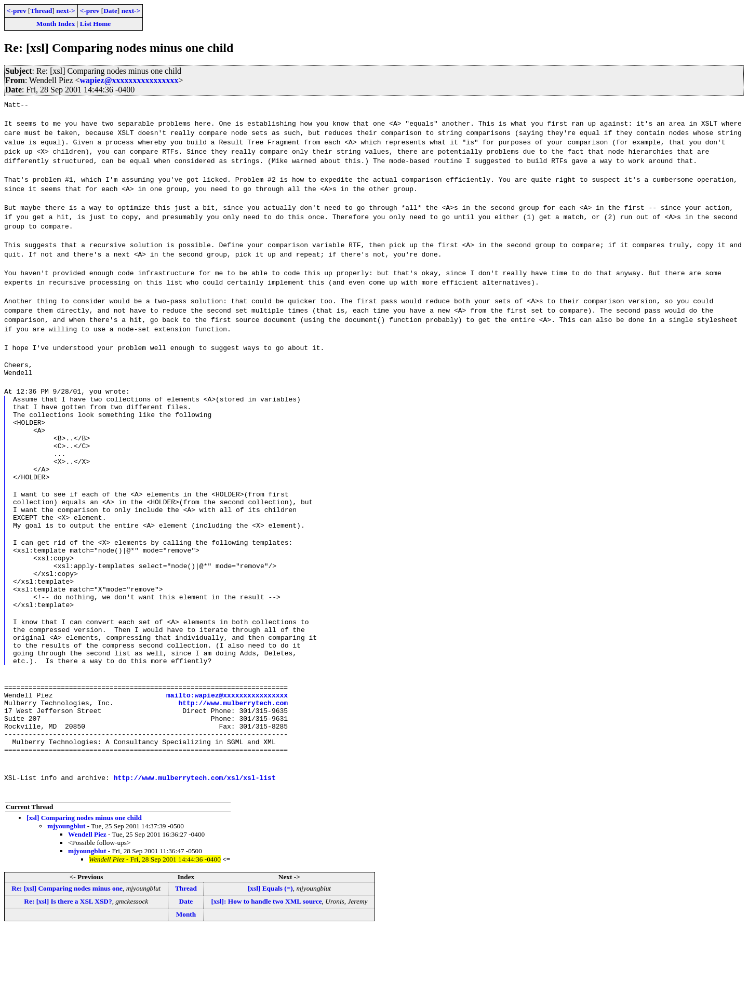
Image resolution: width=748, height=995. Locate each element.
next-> (65, 11)
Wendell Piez (87, 900)
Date (110, 11)
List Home (95, 24)
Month (186, 980)
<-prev (16, 11)
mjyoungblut (66, 891)
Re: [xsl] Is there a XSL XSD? (68, 967)
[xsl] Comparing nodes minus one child (84, 883)
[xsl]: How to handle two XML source (266, 967)
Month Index (55, 24)
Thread (41, 11)
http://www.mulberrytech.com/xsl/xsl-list (195, 843)
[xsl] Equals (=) (270, 954)
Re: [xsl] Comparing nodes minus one (67, 954)
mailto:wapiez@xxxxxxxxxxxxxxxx (227, 749)
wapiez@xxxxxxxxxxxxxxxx (129, 80)
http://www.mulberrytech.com (233, 758)
